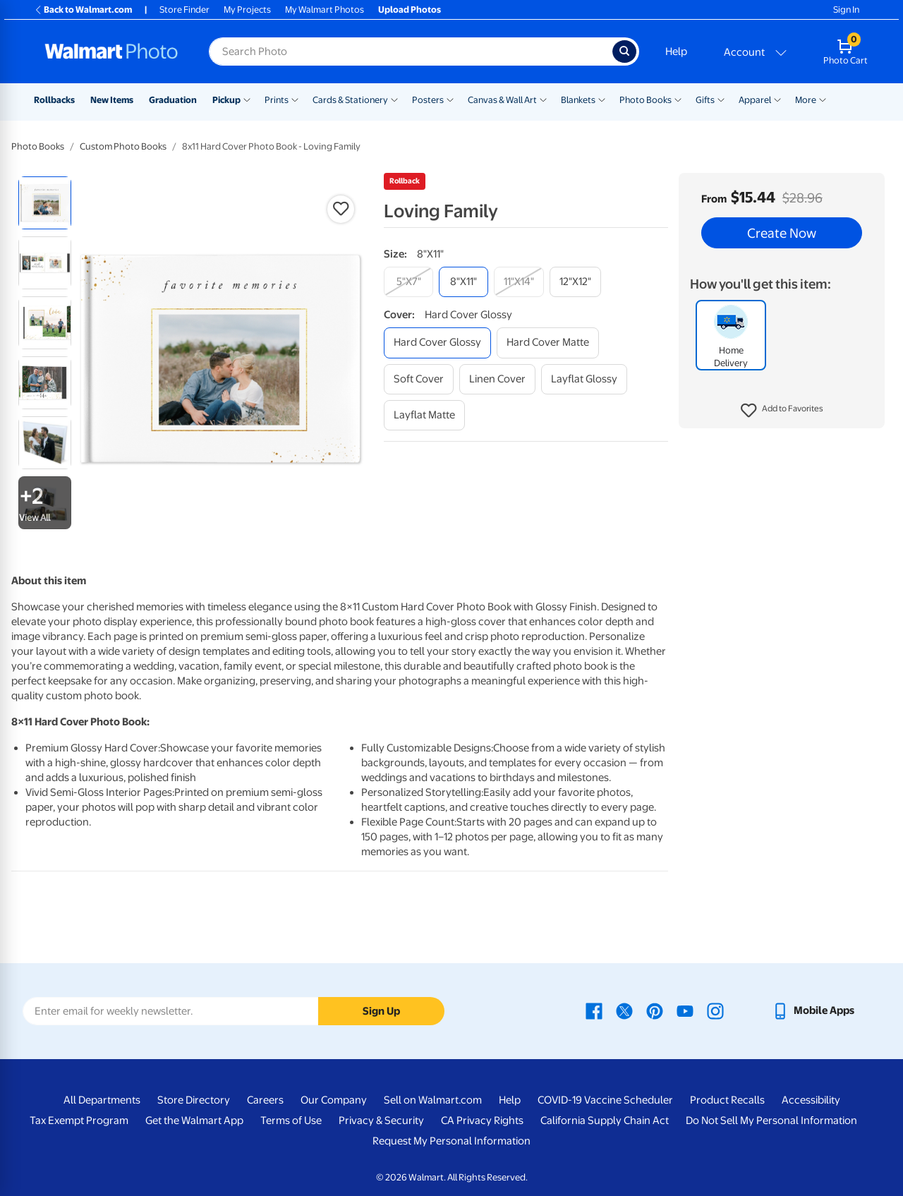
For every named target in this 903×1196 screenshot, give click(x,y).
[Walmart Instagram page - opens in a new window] (715, 1010)
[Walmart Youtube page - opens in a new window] (685, 1010)
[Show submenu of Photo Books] (678, 98)
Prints (277, 100)
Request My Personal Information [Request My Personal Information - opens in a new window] (451, 1141)
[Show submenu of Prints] (295, 98)
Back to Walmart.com (83, 9)
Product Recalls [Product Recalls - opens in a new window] (727, 1100)
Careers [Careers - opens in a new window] (265, 1100)
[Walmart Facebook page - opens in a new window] (594, 1010)
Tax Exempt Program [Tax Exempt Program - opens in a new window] (79, 1120)
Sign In (846, 9)
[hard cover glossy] (437, 342)
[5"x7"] (408, 282)
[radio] (44, 202)
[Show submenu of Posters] (450, 98)
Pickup (226, 100)
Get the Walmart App (194, 1120)
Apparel (755, 100)
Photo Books (645, 100)
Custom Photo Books (123, 146)
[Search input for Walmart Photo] (410, 51)
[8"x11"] (463, 282)
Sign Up (381, 1011)
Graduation (173, 100)
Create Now (781, 233)
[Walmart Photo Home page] (111, 51)
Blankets (578, 100)
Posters (428, 100)
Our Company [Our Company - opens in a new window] (334, 1100)
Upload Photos (409, 9)
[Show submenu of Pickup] (247, 98)
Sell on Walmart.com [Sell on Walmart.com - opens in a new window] (433, 1100)
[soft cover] (419, 379)
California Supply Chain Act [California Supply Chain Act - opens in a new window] (604, 1120)
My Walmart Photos (324, 9)
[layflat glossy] (584, 379)
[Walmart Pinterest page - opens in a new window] (654, 1010)
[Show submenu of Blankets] (602, 98)
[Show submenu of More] (822, 98)
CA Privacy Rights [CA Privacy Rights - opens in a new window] (482, 1120)
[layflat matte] (424, 415)
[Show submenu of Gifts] (721, 98)
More (805, 100)
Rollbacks (54, 100)
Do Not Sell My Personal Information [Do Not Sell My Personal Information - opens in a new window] (771, 1120)
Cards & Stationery (350, 100)
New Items (111, 100)
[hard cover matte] (548, 342)
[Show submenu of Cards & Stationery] (394, 98)
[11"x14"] (519, 282)
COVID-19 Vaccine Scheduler (605, 1100)
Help (676, 51)
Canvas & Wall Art (502, 100)
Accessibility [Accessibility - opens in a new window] (811, 1100)
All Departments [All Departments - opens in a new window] (101, 1100)
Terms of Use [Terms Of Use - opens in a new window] (291, 1120)
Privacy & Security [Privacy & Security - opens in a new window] (381, 1120)
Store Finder (184, 9)
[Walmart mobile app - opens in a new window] (813, 1010)
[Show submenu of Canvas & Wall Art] (543, 98)
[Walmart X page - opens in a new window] (624, 1010)
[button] (782, 411)
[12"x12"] (575, 282)
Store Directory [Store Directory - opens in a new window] (193, 1100)
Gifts (705, 100)
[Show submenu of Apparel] (777, 98)
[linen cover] (497, 379)
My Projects (247, 9)
